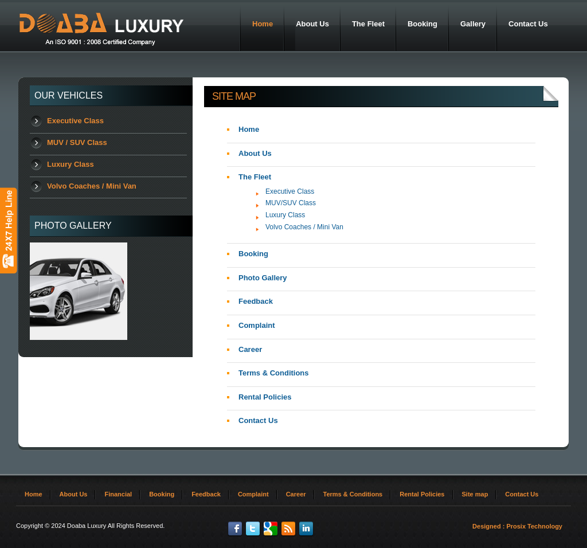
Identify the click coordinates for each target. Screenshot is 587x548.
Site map (475, 494)
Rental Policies (264, 397)
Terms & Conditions (273, 373)
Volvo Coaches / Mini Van (91, 186)
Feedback (255, 301)
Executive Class (75, 120)
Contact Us (258, 420)
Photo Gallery (262, 277)
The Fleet (254, 177)
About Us (255, 153)
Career (250, 349)
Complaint (256, 325)
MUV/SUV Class (290, 203)
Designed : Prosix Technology (517, 526)
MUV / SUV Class (77, 142)
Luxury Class (70, 164)
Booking (253, 253)
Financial (118, 494)
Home (248, 129)
